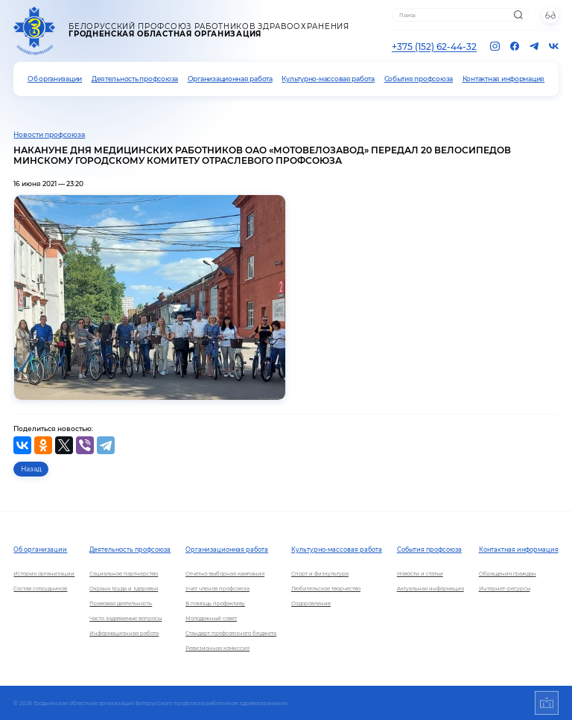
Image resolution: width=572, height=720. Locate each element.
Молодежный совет (211, 618)
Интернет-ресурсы (504, 588)
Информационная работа (124, 633)
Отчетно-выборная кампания (224, 573)
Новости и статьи (420, 573)
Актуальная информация (430, 588)
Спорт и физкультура (320, 573)
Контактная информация (503, 79)
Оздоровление (311, 603)
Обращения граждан (507, 573)
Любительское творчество (325, 588)
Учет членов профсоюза (217, 588)
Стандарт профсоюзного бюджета (230, 633)
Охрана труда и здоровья (123, 588)
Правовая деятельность (120, 603)
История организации (43, 573)
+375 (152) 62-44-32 (434, 46)
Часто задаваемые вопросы (125, 618)
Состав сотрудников (40, 588)
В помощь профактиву (215, 603)
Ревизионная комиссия (217, 648)
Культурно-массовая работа (328, 79)
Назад (31, 469)
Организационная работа (230, 79)
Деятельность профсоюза (135, 79)
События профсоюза (419, 79)
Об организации (55, 79)
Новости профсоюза (49, 134)
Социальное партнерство (123, 573)
